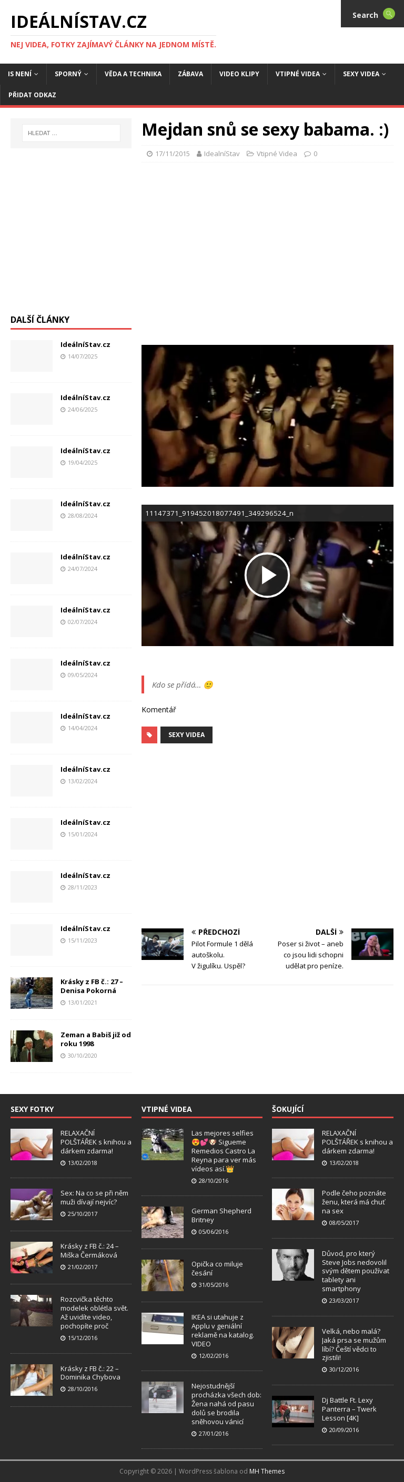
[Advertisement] (273, 251)
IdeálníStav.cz (85, 344)
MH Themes (267, 1471)
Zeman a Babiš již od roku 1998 (95, 1039)
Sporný (68, 73)
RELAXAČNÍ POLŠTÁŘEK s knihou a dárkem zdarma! (96, 1142)
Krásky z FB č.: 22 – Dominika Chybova (90, 1373)
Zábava (190, 73)
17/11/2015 (172, 153)
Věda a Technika (133, 73)
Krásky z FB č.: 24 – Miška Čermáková (89, 1250)
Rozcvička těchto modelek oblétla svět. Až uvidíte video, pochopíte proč (94, 1312)
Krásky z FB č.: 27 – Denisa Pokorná (91, 986)
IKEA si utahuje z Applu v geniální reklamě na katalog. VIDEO (222, 1330)
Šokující (288, 1109)
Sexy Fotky (32, 1109)
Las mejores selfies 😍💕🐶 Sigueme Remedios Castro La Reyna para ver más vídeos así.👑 (223, 1150)
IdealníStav (222, 153)
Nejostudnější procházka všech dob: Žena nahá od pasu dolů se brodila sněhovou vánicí (226, 1403)
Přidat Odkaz (32, 94)
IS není (20, 73)
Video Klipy (239, 73)
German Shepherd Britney (221, 1215)
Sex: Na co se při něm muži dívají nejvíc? (94, 1197)
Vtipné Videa (298, 73)
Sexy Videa (186, 734)
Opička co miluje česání (217, 1268)
